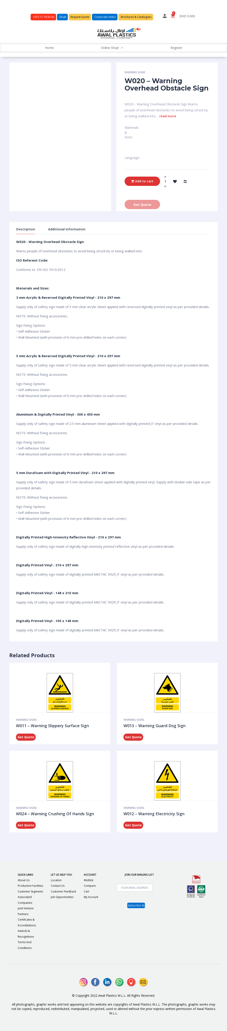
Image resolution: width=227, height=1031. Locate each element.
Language (127, 157)
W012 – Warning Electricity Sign (153, 813)
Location (56, 880)
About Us (23, 880)
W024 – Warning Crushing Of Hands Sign (55, 813)
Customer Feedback (63, 891)
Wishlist (88, 880)
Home (49, 48)
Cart (86, 891)
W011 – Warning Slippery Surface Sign (52, 725)
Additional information (66, 229)
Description (25, 229)
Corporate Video (105, 17)
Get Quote (142, 204)
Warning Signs (135, 72)
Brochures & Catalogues (135, 17)
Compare (90, 886)
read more (167, 116)
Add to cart (142, 181)
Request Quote (79, 17)
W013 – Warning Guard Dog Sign (154, 725)
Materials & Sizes (129, 129)
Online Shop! (112, 48)
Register (176, 48)
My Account (91, 897)
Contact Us (58, 886)
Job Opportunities (62, 897)
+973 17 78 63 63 (43, 17)
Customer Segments (30, 891)
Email (62, 17)
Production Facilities (30, 886)
